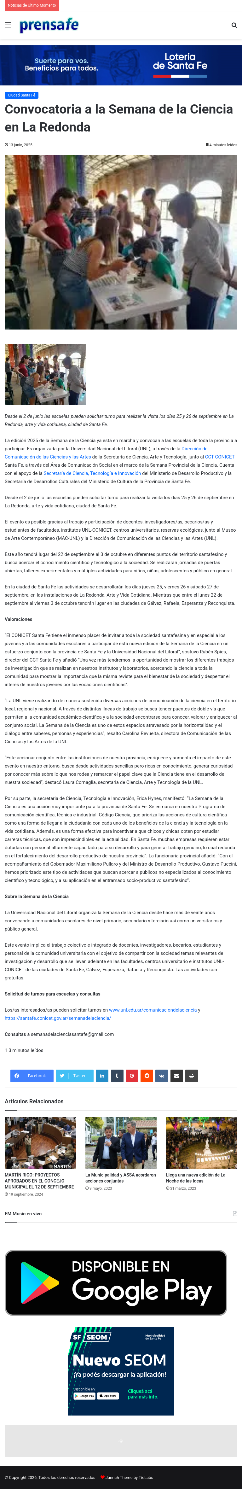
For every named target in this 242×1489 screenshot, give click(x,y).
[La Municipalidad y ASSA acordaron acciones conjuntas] (121, 1143)
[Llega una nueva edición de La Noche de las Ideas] (201, 1143)
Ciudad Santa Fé (21, 95)
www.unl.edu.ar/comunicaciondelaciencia (153, 1010)
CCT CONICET (220, 457)
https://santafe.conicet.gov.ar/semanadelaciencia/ (58, 1018)
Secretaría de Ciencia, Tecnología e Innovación (92, 473)
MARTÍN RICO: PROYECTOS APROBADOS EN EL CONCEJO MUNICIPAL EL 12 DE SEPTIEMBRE (39, 1180)
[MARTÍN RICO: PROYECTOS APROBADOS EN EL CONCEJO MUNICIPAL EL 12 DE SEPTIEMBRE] (40, 1143)
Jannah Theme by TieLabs (129, 1477)
